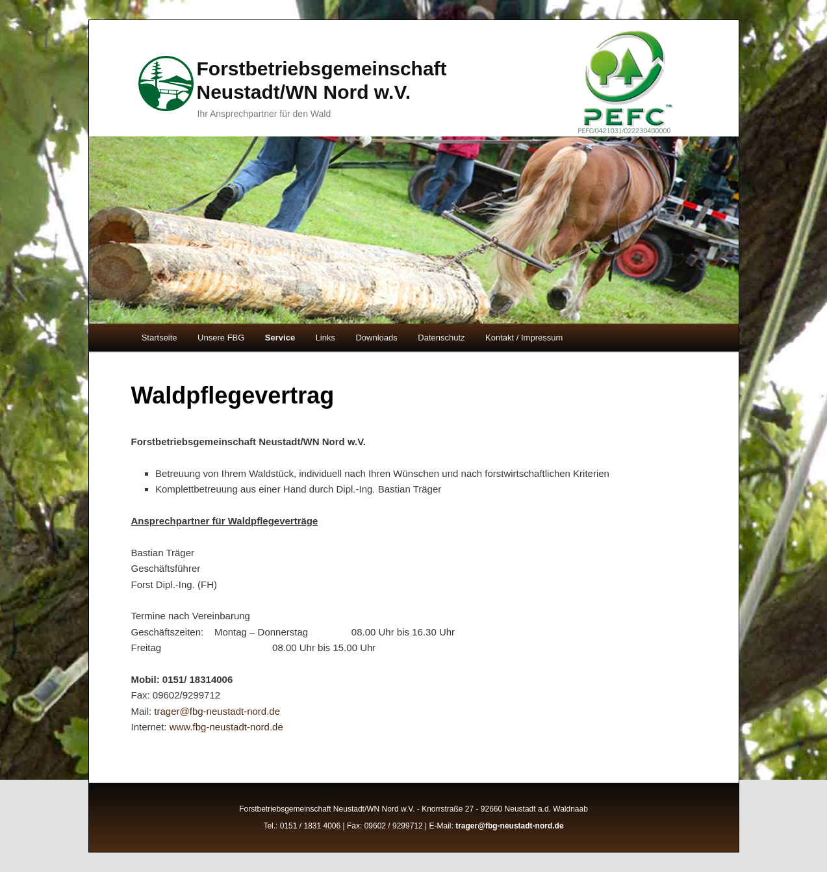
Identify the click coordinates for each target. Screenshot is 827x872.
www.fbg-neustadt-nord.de (226, 726)
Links (325, 337)
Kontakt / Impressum (524, 337)
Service (280, 337)
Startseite (159, 337)
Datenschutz (441, 337)
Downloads (376, 337)
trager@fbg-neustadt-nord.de (217, 711)
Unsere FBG (220, 337)
